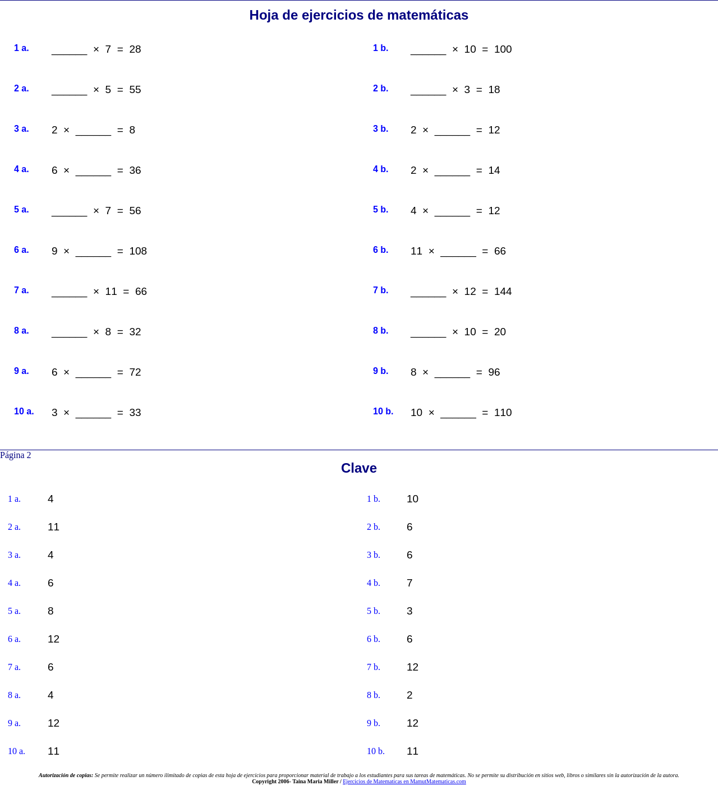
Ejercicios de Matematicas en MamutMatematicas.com (404, 781)
